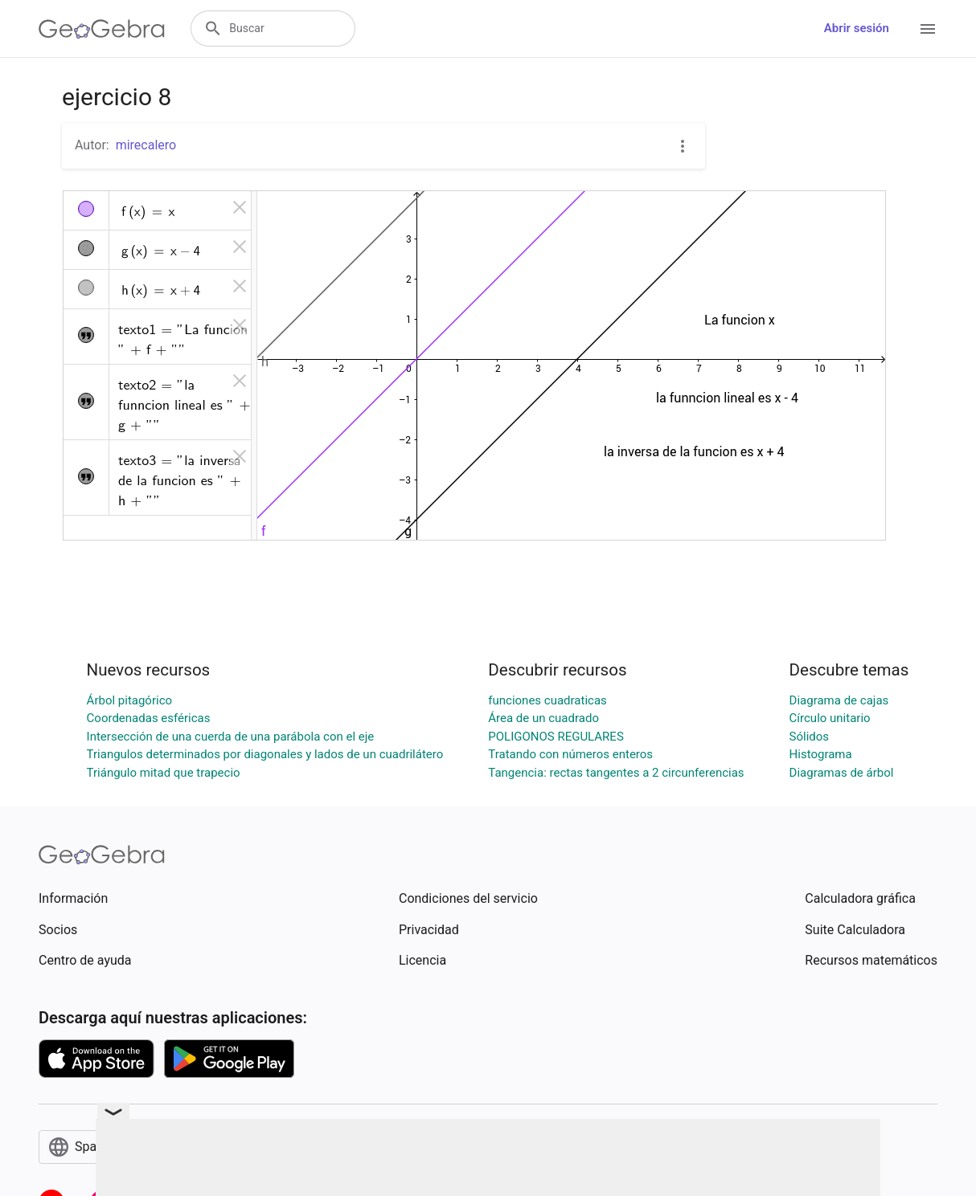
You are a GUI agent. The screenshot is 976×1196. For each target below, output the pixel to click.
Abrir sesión (856, 28)
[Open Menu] (927, 29)
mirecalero (146, 145)
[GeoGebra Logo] (102, 29)
